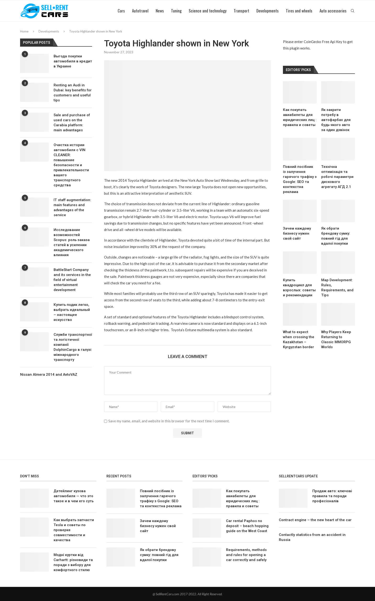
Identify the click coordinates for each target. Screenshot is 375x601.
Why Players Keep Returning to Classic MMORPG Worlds (336, 339)
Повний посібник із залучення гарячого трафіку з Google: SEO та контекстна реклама (300, 179)
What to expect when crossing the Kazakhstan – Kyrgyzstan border (298, 339)
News (160, 11)
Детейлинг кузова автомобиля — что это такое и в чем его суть (74, 496)
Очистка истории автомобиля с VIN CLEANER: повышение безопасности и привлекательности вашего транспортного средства (71, 165)
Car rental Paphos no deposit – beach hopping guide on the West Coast (247, 526)
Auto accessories (333, 11)
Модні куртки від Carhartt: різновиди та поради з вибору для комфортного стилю (73, 562)
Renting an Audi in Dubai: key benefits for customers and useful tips (73, 92)
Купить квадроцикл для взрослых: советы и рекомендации (299, 287)
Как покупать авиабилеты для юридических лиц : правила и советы (299, 117)
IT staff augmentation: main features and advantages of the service (72, 207)
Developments (267, 11)
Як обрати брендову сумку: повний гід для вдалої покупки (335, 236)
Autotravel (140, 11)
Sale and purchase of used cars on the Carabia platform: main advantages (72, 122)
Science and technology (207, 11)
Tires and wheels (299, 11)
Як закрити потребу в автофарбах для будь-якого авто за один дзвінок (336, 120)
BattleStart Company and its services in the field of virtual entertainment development (72, 280)
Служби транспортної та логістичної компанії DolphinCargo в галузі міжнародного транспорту (73, 347)
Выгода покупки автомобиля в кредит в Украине (73, 61)
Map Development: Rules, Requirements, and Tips (337, 287)
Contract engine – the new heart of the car (315, 520)
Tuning (176, 11)
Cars (121, 11)
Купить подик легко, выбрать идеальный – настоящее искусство (72, 312)
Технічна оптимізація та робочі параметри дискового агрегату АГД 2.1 (337, 177)
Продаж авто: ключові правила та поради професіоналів (332, 496)
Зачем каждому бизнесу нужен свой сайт (297, 233)
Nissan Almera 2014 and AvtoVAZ (48, 374)
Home (24, 31)
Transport (241, 11)
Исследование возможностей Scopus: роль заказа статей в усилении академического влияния (72, 242)
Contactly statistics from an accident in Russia (312, 537)
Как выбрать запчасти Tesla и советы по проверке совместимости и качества (74, 530)
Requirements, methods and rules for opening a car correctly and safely (246, 555)
